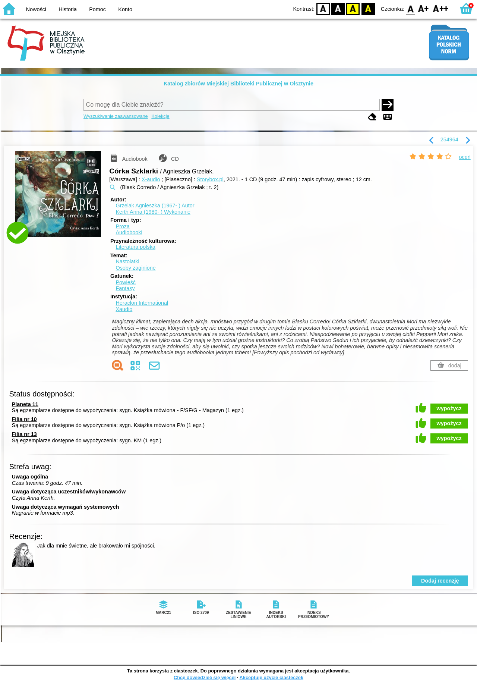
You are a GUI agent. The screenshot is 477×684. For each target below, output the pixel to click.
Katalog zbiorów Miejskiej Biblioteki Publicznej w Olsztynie (238, 84)
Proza (123, 226)
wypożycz (449, 408)
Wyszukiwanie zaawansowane (115, 116)
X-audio (151, 179)
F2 (440, 8)
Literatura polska (135, 247)
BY (368, 8)
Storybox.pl (210, 179)
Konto (125, 9)
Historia (68, 9)
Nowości (36, 9)
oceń (465, 157)
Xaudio (124, 309)
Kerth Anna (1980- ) (153, 212)
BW (338, 8)
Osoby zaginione (135, 268)
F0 (410, 8)
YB (353, 8)
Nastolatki (127, 261)
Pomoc (97, 9)
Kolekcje (160, 116)
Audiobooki (129, 232)
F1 (423, 8)
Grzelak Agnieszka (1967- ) (155, 205)
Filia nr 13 (24, 434)
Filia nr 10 (24, 419)
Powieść (126, 282)
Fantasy (125, 288)
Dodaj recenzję (440, 581)
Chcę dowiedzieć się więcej (205, 677)
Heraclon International (142, 303)
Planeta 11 (25, 404)
